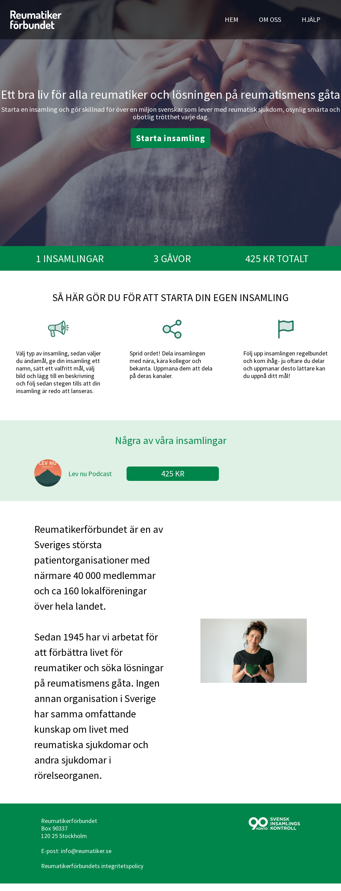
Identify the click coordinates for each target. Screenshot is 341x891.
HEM (231, 19)
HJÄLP (311, 19)
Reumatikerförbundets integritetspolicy (92, 866)
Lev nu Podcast (90, 473)
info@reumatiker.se (86, 851)
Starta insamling (170, 138)
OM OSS (270, 19)
